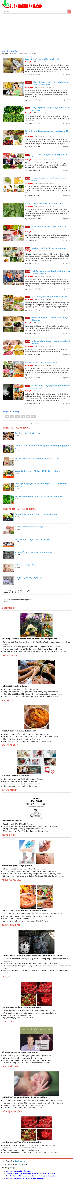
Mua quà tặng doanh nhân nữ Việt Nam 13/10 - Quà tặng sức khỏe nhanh (38, 471)
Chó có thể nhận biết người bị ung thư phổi (19, 739)
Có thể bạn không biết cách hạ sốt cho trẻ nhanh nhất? (23, 1063)
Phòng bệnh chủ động (12, 1111)
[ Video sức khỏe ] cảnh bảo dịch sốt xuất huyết (21, 1105)
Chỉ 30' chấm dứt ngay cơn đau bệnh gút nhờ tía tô (17, 866)
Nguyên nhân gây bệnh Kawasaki (15, 1018)
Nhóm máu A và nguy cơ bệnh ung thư (17, 786)
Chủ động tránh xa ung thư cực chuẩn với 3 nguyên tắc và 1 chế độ (28, 1152)
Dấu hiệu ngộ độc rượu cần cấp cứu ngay (28, 433)
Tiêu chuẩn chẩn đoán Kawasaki (15, 1015)
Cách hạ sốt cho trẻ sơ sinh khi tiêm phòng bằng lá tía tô (32, 527)
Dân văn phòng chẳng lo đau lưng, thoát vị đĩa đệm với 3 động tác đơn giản (31, 876)
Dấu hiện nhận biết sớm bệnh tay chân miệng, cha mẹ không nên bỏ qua (24, 1097)
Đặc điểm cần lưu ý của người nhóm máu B (19, 784)
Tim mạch (6, 976)
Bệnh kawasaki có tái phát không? (25, 565)
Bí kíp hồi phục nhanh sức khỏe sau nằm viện (20, 1058)
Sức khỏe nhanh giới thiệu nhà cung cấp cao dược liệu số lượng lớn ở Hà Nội (39, 496)
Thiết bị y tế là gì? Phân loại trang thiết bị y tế (29, 577)
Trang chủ (5, 51)
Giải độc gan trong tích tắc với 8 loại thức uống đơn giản (49, 248)
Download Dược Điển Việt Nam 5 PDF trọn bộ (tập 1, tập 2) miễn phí (32, 1173)
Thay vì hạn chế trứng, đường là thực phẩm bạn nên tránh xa (25, 916)
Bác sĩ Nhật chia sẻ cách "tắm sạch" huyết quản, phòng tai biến (21, 1007)
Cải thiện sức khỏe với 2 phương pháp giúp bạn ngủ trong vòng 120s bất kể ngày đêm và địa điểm (32, 955)
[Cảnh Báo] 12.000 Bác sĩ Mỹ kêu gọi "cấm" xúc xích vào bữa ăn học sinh (30, 694)
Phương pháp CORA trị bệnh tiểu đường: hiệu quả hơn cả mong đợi (36, 514)
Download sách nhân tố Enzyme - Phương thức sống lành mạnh (31, 1176)
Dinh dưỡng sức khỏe (11, 879)
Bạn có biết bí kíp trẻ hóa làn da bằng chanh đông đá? (42, 59)
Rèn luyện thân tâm (11, 924)
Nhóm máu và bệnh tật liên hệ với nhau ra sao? (16, 776)
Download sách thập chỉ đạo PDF (12, 821)
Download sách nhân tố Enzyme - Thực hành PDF (25, 1178)
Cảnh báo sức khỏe (10, 655)
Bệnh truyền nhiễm (10, 1066)
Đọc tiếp (66, 74)
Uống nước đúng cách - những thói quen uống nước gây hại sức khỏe (29, 692)
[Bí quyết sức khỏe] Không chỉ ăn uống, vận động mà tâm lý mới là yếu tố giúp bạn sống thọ (37, 966)
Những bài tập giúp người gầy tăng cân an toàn (20, 829)
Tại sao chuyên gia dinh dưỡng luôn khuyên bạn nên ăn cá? (50, 296)
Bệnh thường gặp (10, 745)
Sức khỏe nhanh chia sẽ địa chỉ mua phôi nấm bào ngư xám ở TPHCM (37, 458)
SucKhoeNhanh (21, 1161)
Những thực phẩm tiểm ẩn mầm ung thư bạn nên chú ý (19, 731)
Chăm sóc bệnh (8, 1021)
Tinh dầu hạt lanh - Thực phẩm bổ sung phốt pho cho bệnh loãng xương (29, 874)
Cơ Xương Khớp (9, 835)
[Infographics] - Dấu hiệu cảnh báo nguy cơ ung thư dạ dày (33, 552)
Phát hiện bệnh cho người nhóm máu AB (18, 781)
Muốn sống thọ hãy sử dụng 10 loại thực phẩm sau (41, 362)
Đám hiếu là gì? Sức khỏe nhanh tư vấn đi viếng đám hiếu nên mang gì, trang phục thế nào (30, 639)
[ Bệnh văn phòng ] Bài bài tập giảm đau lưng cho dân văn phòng (27, 871)
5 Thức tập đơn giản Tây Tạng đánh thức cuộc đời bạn (23, 831)
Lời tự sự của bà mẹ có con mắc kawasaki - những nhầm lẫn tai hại (28, 1013)
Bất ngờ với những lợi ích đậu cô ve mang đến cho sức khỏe (44, 203)
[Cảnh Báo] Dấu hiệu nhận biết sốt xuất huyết (20, 1107)
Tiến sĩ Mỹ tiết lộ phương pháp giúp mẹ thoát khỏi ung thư (24, 741)
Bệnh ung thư (8, 700)
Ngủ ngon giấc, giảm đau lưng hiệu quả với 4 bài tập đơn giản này (27, 826)
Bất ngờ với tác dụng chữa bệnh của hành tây (20, 1148)
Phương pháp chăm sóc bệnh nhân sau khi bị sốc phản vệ (24, 1060)
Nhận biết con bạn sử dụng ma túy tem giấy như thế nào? (33, 539)
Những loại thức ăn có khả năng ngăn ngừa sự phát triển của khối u (28, 736)
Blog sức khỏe (8, 608)
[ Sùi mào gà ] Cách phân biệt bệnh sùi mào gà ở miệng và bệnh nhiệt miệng (31, 1103)
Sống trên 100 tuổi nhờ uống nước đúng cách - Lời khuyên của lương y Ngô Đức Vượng (35, 970)
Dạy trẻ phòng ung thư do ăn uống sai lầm (19, 1150)
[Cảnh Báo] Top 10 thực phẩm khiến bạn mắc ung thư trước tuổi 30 (28, 696)
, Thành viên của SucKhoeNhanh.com (39, 62)
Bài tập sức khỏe (9, 790)
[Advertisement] (36, 33)
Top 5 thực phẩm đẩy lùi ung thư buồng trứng (20, 918)
